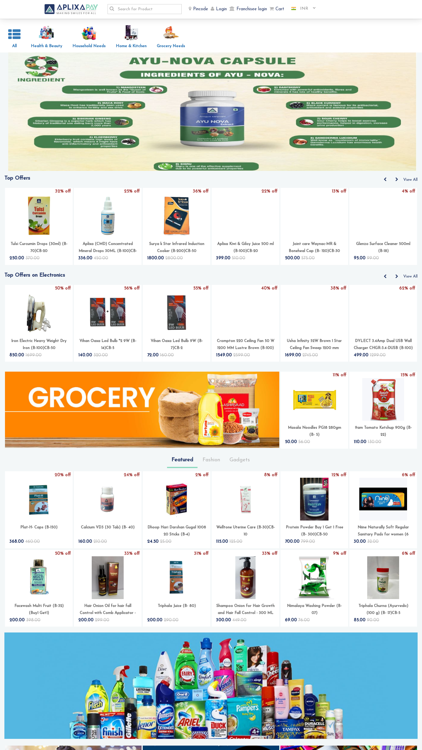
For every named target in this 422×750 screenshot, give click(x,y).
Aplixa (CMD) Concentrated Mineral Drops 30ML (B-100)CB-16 (108, 250)
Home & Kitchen (131, 46)
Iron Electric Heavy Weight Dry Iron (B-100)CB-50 (39, 346)
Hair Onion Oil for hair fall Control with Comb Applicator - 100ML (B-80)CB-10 (108, 612)
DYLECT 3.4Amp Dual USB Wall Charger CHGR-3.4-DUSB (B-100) (383, 346)
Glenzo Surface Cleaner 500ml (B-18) (383, 249)
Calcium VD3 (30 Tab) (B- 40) (108, 529)
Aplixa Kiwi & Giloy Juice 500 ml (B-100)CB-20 (245, 249)
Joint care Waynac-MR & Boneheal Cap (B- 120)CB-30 (314, 249)
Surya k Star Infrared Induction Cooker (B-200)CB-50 (176, 249)
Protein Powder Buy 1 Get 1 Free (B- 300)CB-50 (314, 532)
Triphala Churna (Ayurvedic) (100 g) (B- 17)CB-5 (383, 611)
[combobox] (301, 8)
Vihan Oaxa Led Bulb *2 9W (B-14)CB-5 (107, 346)
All (14, 46)
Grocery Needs (171, 46)
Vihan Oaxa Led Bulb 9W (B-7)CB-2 (177, 346)
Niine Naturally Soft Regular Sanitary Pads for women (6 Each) (383, 533)
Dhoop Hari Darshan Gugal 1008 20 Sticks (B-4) (176, 532)
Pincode (200, 9)
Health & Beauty (46, 46)
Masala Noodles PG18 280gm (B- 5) (314, 433)
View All (410, 181)
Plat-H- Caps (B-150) (38, 529)
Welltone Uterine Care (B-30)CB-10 (245, 532)
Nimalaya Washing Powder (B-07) (314, 611)
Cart (279, 9)
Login (221, 9)
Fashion (211, 462)
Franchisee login (251, 9)
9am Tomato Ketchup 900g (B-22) (383, 433)
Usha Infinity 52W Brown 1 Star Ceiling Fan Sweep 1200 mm (314, 346)
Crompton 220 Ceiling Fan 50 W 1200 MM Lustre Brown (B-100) (245, 346)
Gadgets (239, 462)
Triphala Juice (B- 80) (177, 608)
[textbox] (148, 9)
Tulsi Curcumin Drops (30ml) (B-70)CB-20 (39, 249)
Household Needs (89, 46)
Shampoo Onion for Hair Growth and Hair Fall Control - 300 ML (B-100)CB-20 (245, 612)
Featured (182, 462)
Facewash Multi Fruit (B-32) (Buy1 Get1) (39, 611)
